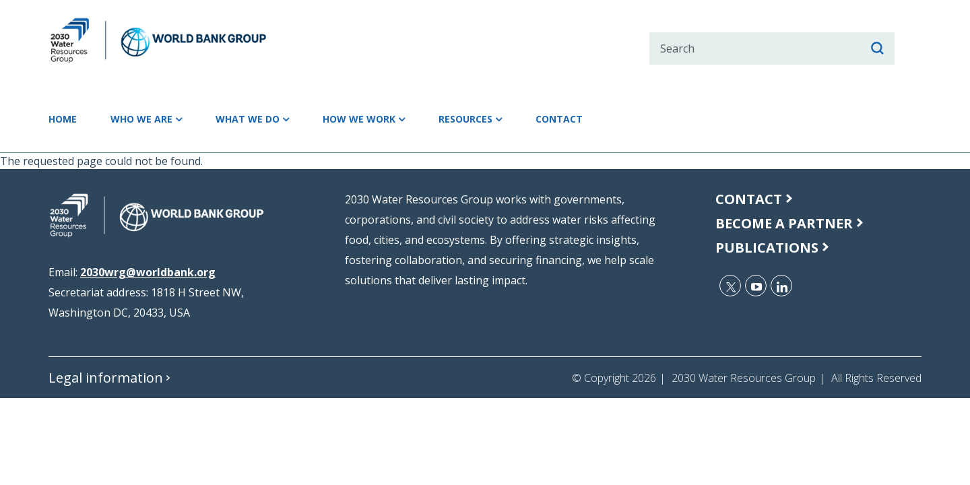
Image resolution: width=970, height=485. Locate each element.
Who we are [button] (159, 119)
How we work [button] (413, 119)
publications (766, 247)
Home (67, 119)
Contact (648, 119)
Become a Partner (784, 223)
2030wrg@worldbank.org (148, 272)
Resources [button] (539, 119)
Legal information (105, 377)
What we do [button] (283, 119)
